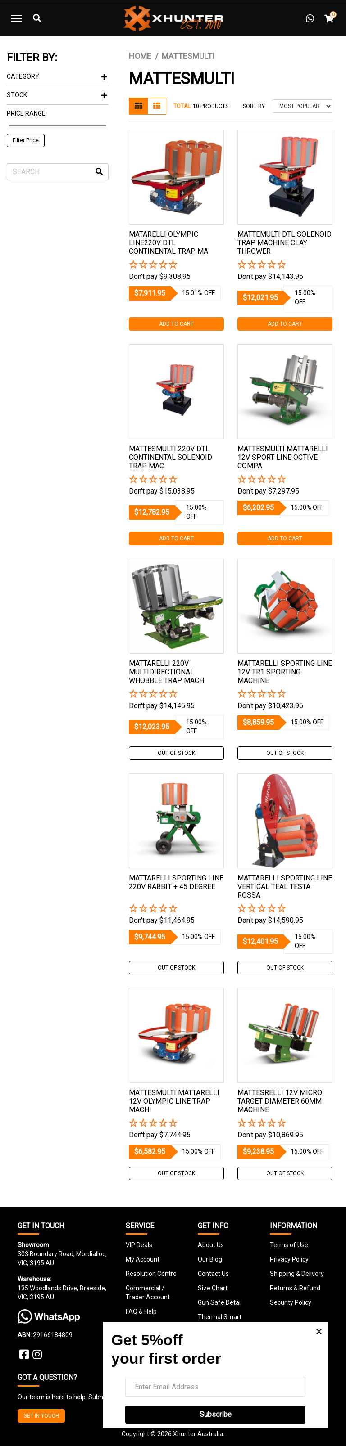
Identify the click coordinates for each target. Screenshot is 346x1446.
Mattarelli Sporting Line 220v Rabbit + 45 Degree (176, 882)
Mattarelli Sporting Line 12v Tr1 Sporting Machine (284, 672)
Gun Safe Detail (220, 1302)
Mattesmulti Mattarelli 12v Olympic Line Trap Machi (174, 1101)
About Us (211, 1244)
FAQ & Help (141, 1311)
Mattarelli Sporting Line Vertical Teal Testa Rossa (284, 886)
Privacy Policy (289, 1259)
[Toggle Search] (37, 18)
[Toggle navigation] (16, 18)
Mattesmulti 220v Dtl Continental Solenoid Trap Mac (170, 457)
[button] (176, 265)
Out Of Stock (176, 753)
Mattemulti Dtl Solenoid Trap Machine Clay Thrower (284, 243)
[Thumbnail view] (138, 106)
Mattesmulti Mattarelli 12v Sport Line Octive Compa (282, 457)
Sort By (254, 106)
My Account (142, 1259)
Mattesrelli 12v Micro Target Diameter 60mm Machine (279, 1101)
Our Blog (210, 1259)
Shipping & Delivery (297, 1273)
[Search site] (99, 171)
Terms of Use (289, 1244)
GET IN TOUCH (41, 1416)
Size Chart (213, 1288)
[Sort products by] (302, 106)
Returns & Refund (295, 1288)
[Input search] (58, 171)
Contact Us (213, 1273)
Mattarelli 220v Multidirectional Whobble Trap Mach (166, 672)
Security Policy (290, 1302)
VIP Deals (139, 1244)
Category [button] (57, 76)
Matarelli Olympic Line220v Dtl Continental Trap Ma (168, 243)
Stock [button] (57, 95)
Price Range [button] (26, 113)
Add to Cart (176, 324)
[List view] (156, 106)
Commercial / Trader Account (148, 1292)
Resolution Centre (151, 1273)
